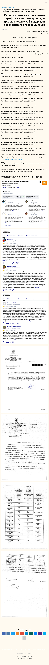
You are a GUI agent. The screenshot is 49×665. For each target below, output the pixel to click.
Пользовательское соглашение (24, 656)
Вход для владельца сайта (24, 658)
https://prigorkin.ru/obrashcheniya (11, 159)
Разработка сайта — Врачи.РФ (24, 653)
